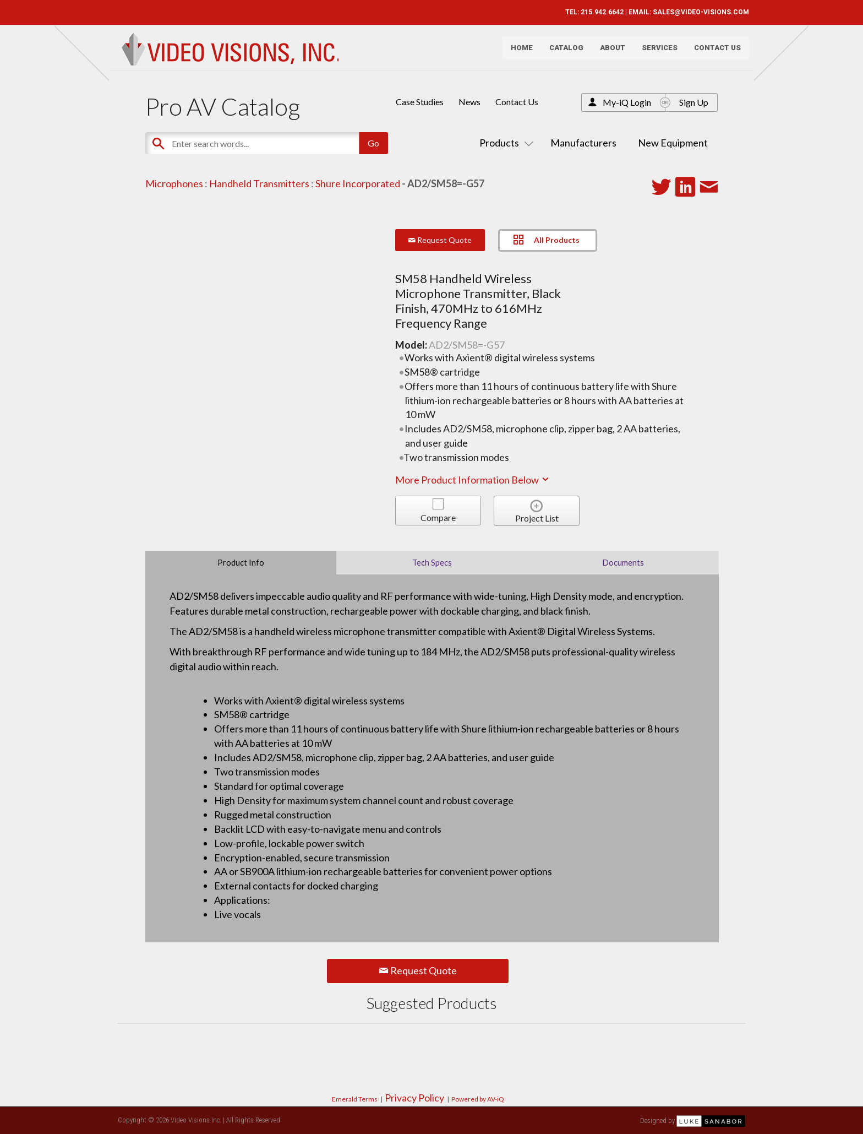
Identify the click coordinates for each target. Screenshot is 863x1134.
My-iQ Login (627, 102)
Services (656, 52)
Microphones (174, 183)
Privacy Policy (414, 1098)
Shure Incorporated (357, 183)
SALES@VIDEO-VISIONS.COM (697, 12)
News (469, 101)
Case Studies (420, 101)
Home (518, 52)
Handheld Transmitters (259, 183)
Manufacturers (583, 143)
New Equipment (673, 143)
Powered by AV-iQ (477, 1099)
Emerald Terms (355, 1099)
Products (504, 143)
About (608, 52)
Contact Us (713, 52)
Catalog (562, 52)
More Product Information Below (472, 480)
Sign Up (693, 102)
